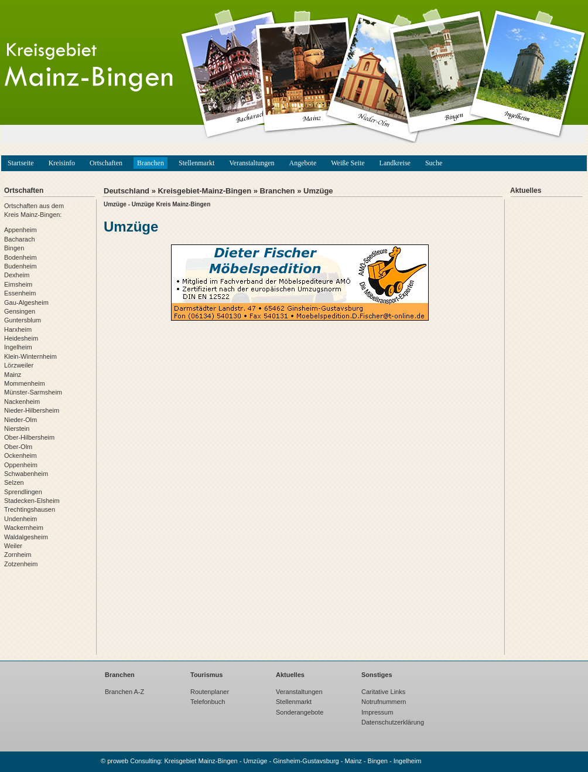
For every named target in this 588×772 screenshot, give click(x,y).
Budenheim (20, 266)
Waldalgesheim (26, 536)
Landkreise (395, 163)
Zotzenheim (20, 563)
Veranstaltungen (251, 163)
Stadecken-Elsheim (32, 500)
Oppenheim (20, 464)
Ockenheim (20, 455)
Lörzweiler (18, 365)
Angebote (303, 163)
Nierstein (16, 428)
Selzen (14, 482)
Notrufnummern (383, 701)
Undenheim (20, 518)
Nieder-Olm (20, 419)
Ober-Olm (18, 446)
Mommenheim (24, 383)
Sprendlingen (23, 491)
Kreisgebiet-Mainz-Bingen (204, 190)
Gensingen (19, 311)
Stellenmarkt (196, 163)
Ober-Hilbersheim (29, 437)
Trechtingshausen (29, 509)
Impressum (377, 712)
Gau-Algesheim (26, 302)
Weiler (13, 545)
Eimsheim (18, 284)
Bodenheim (20, 257)
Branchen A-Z (124, 691)
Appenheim (20, 229)
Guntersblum (22, 320)
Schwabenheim (26, 473)
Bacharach (19, 239)
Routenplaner (209, 691)
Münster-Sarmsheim (33, 392)
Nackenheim (22, 401)
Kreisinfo (62, 163)
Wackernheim (23, 527)
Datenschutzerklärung (392, 722)
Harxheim (18, 329)
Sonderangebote (299, 712)
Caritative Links (383, 691)
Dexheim (16, 274)
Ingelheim (18, 347)
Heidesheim (21, 338)
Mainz (12, 374)
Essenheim (20, 293)
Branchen (150, 163)
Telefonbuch (207, 701)
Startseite (21, 163)
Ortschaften (106, 163)
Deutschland (126, 190)
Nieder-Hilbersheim (31, 410)
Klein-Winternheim (30, 356)
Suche (433, 163)
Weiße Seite (347, 163)
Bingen (14, 247)
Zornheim (17, 554)
